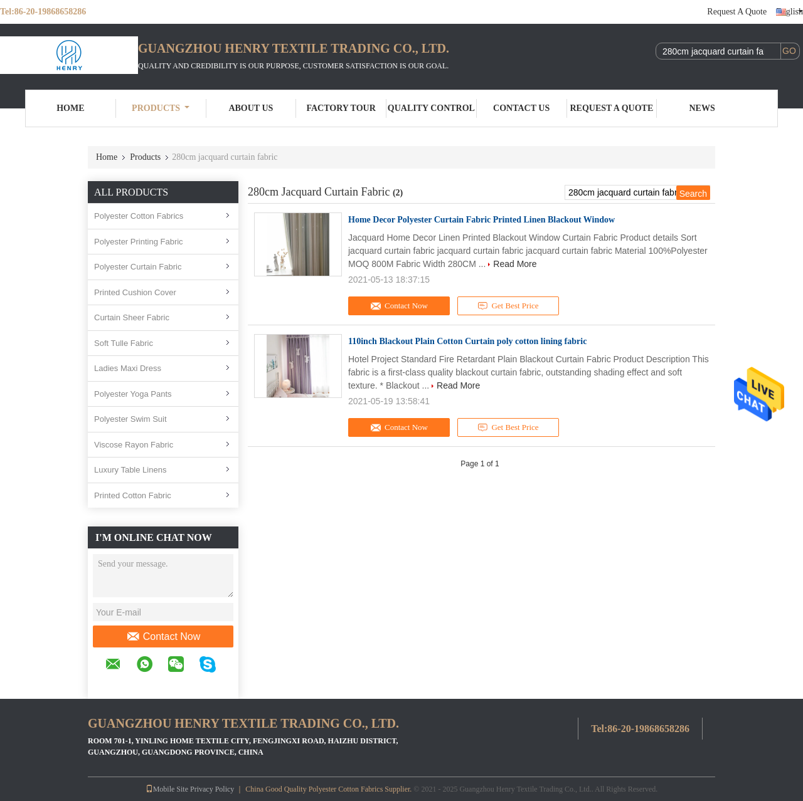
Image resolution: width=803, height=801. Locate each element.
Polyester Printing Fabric (138, 241)
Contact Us (521, 108)
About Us (250, 108)
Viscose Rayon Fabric (133, 444)
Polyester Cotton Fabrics (138, 216)
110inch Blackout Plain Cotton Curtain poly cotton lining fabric (467, 341)
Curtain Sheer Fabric (131, 317)
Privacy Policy (212, 789)
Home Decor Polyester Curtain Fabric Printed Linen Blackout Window (481, 219)
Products (160, 108)
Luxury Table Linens (130, 469)
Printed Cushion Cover (135, 292)
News (702, 108)
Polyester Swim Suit (130, 419)
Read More (514, 264)
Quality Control (431, 108)
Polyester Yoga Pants (133, 394)
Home (70, 108)
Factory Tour (340, 108)
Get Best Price (508, 306)
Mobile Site (167, 789)
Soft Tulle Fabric (123, 343)
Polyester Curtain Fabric (137, 266)
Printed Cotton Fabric (132, 495)
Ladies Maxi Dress (127, 368)
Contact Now (163, 636)
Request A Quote (737, 11)
